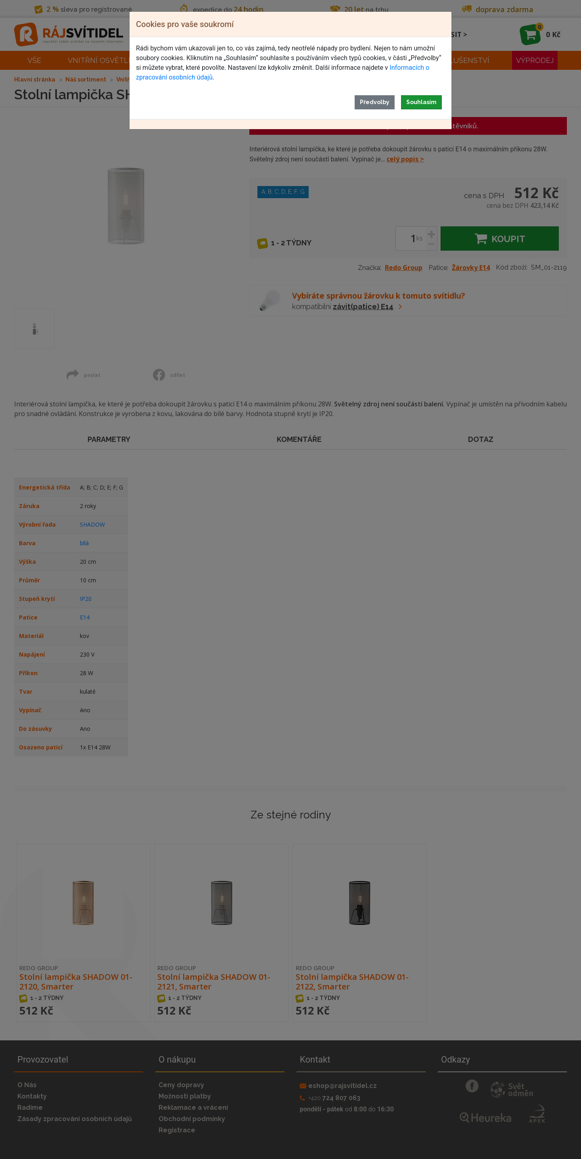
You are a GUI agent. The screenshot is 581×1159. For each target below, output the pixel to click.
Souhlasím (421, 102)
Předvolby (374, 102)
